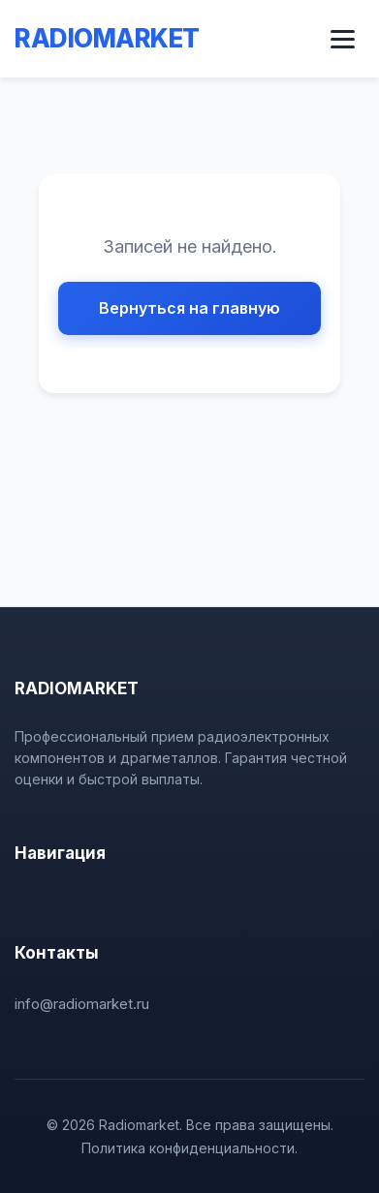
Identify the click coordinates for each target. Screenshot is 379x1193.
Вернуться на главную (189, 308)
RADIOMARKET (107, 38)
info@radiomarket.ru (82, 1003)
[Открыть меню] (342, 39)
